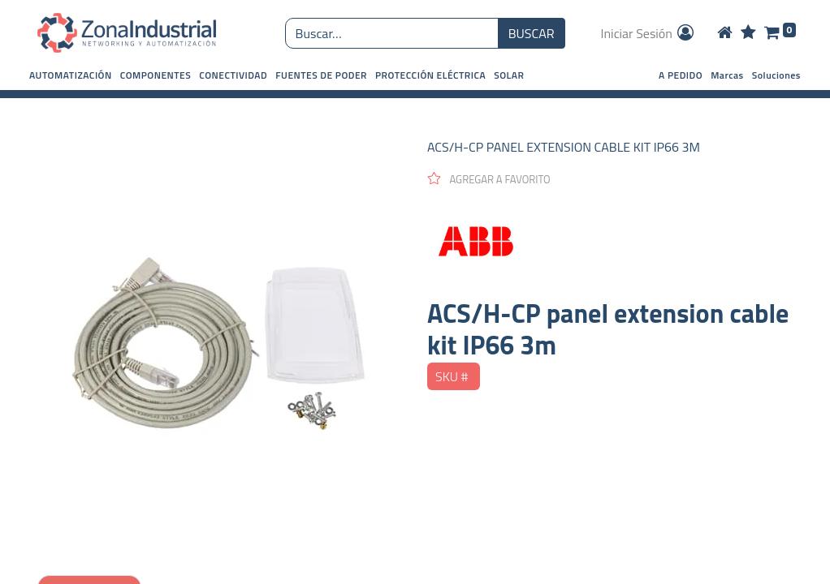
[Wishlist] (748, 33)
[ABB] (610, 242)
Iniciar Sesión (649, 33)
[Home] (725, 33)
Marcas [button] (727, 75)
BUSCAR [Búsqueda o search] (531, 33)
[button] (70, 75)
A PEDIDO (680, 75)
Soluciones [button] (776, 75)
